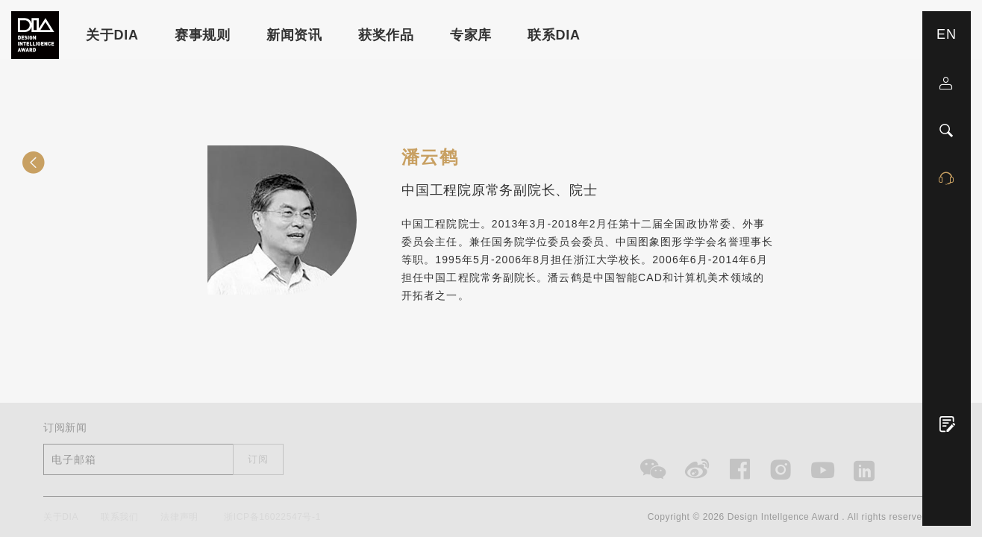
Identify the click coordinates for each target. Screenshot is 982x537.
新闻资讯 (294, 35)
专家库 (471, 35)
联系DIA (554, 35)
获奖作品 (386, 35)
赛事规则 (203, 35)
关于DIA (112, 35)
